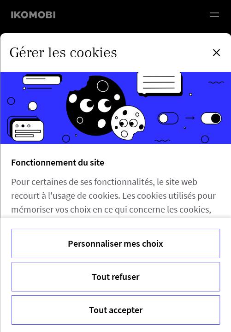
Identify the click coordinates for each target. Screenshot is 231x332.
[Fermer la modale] (216, 52)
